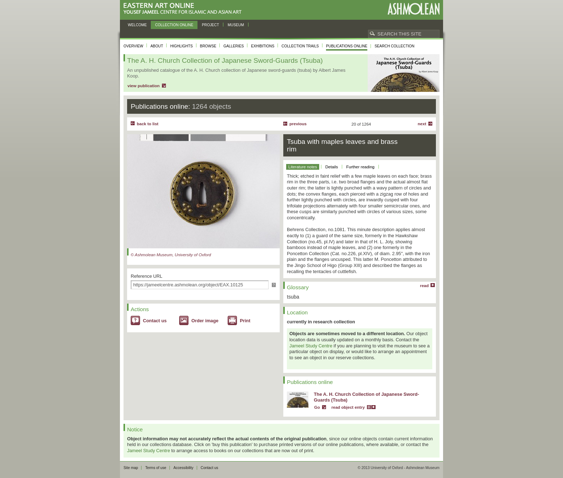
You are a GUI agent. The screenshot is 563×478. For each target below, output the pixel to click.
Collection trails (300, 46)
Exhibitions (262, 46)
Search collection (394, 46)
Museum (236, 25)
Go (317, 407)
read (424, 285)
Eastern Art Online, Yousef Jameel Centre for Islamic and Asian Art (184, 9)
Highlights (181, 46)
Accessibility (183, 468)
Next (422, 124)
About (156, 46)
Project (210, 25)
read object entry (348, 407)
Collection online (174, 25)
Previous (298, 124)
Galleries (233, 46)
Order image (204, 320)
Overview (133, 46)
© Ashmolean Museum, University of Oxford (171, 255)
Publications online (346, 46)
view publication (143, 86)
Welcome (137, 25)
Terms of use (155, 468)
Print (245, 320)
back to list (147, 124)
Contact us (155, 320)
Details (331, 167)
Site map (131, 468)
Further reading (360, 167)
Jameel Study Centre (310, 345)
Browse (208, 46)
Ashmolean (413, 9)
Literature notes (302, 167)
